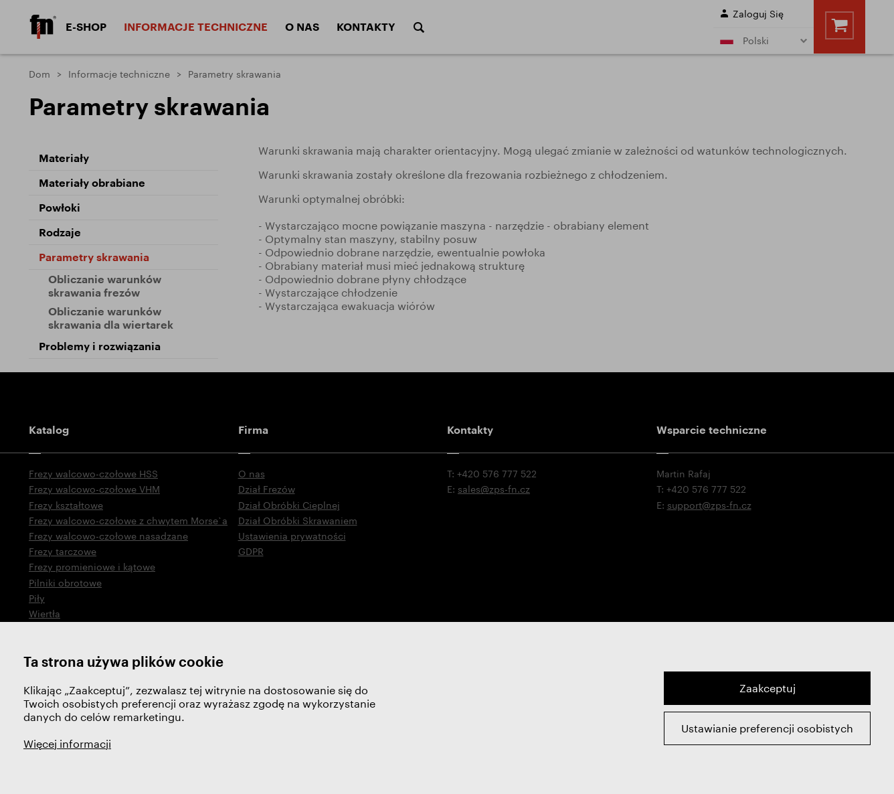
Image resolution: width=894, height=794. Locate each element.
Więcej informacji (67, 743)
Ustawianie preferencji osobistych (767, 728)
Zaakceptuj (767, 688)
